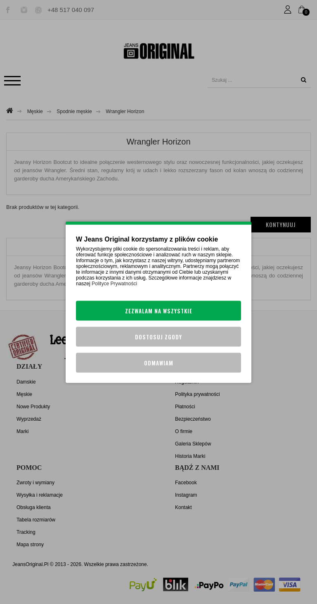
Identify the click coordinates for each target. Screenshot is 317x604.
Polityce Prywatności (114, 283)
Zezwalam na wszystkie (158, 310)
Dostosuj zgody (158, 336)
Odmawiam (158, 362)
